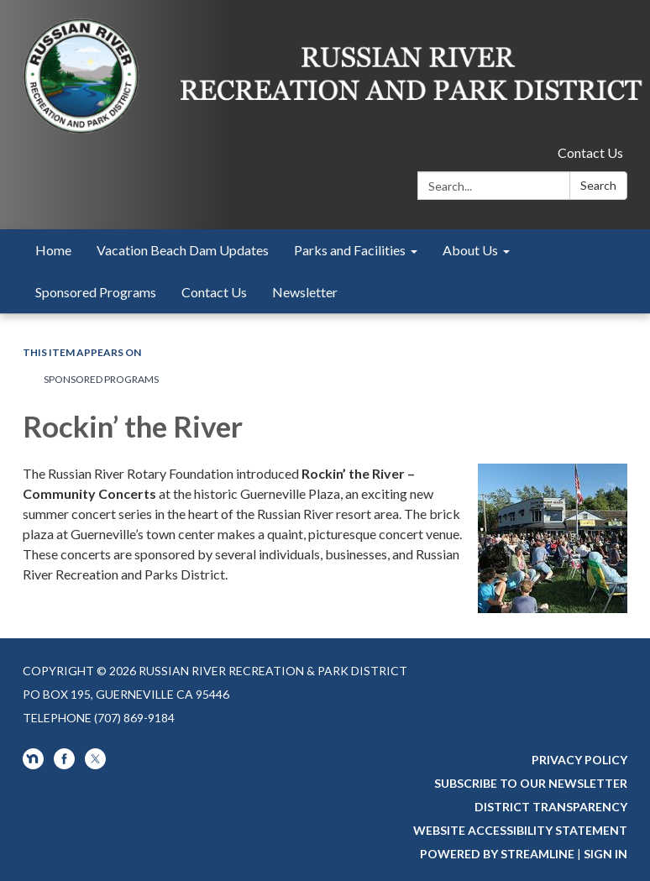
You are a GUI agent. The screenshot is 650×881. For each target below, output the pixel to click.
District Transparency (550, 807)
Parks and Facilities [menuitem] (350, 250)
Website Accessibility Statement (520, 830)
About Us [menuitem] (470, 250)
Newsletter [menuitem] (305, 292)
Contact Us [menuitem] (214, 292)
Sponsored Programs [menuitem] (95, 292)
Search (598, 185)
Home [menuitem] (53, 250)
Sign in (605, 854)
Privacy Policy (579, 760)
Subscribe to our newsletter (530, 783)
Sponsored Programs (101, 379)
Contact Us (590, 152)
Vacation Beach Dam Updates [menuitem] (183, 250)
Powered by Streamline (497, 854)
